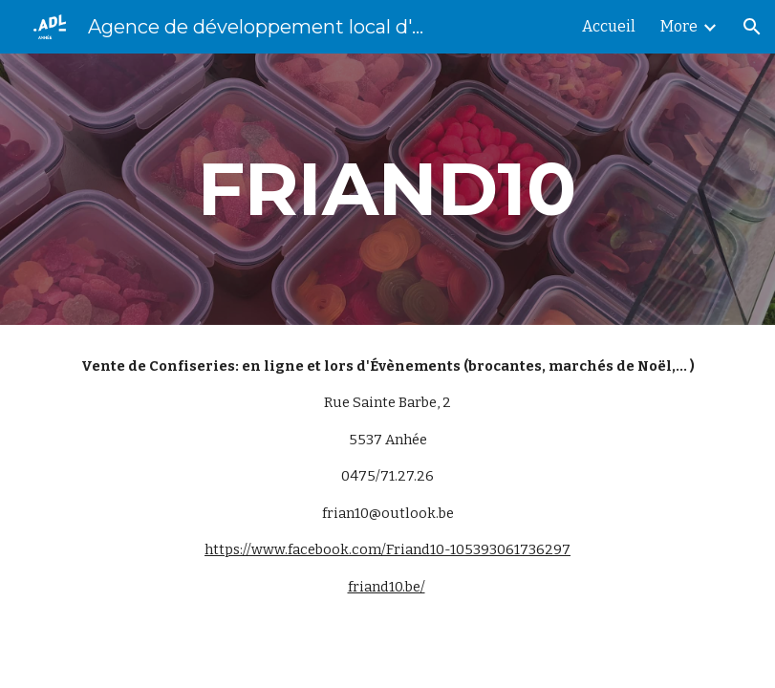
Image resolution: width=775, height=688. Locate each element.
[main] (387, 189)
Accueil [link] (608, 26)
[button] (752, 27)
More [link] (679, 26)
